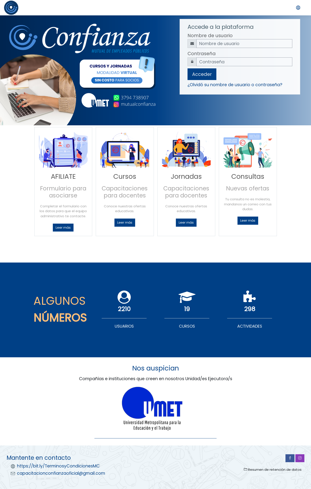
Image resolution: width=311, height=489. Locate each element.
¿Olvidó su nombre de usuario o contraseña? (235, 85)
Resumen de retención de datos (273, 469)
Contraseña (202, 53)
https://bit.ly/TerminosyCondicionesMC (58, 466)
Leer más (63, 227)
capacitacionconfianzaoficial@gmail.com (61, 473)
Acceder (202, 74)
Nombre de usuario (210, 35)
